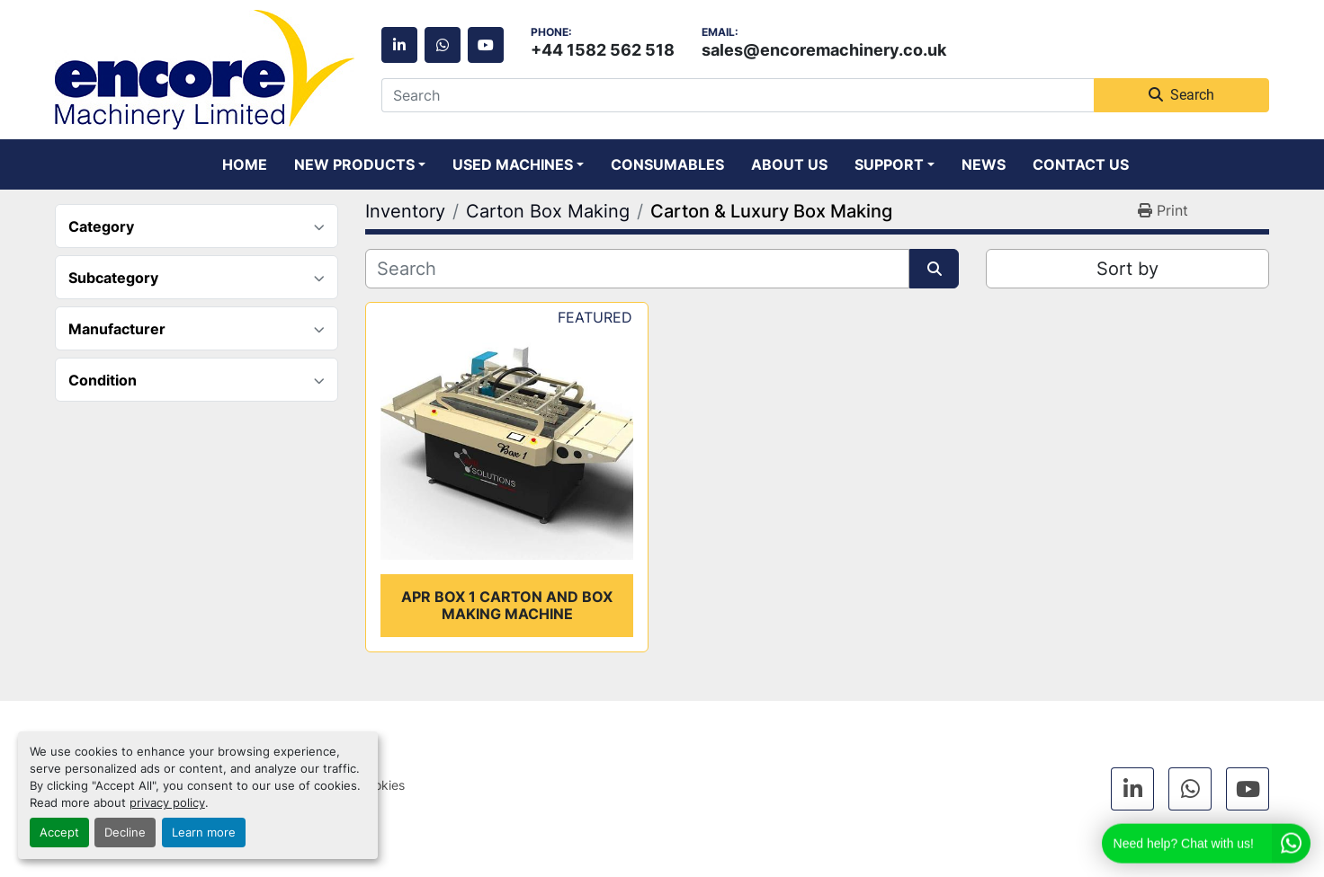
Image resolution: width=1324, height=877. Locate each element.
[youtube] (486, 45)
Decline (125, 832)
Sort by (1127, 268)
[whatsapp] (443, 45)
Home (244, 164)
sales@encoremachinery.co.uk (824, 49)
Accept (59, 832)
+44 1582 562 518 (603, 49)
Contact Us (1081, 164)
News (984, 164)
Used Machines (512, 164)
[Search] (737, 95)
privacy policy (167, 803)
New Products (354, 164)
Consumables (667, 164)
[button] (359, 164)
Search (1181, 94)
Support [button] (889, 164)
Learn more (204, 832)
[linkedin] (399, 45)
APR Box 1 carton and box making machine (507, 605)
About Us (789, 164)
